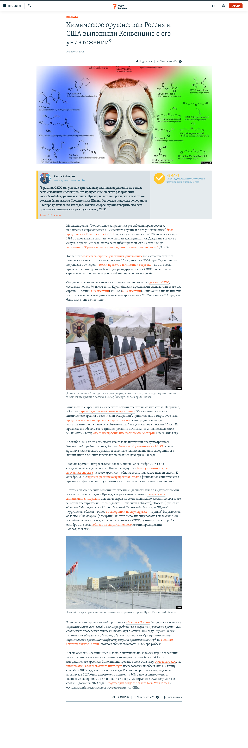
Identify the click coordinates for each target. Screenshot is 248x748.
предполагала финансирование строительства (98, 420)
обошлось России (138, 622)
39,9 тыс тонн (99, 291)
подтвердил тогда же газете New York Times (138, 683)
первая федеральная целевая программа (107, 411)
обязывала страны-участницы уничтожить (112, 256)
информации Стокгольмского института (94, 666)
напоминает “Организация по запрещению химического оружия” (112, 247)
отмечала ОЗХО (165, 661)
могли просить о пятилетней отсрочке (125, 265)
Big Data (72, 17)
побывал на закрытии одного (111, 525)
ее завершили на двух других (126, 512)
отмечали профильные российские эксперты (124, 433)
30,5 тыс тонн (131, 291)
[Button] (143, 61)
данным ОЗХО (159, 282)
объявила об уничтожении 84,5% (140, 446)
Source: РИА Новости (50, 215)
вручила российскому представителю (113, 477)
